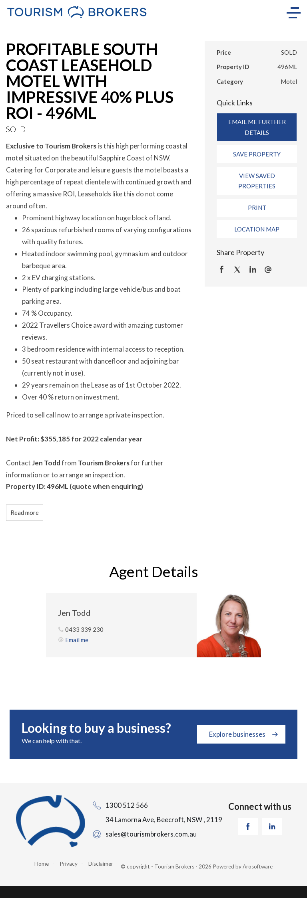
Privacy (69, 863)
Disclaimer (100, 863)
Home (41, 863)
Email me (76, 639)
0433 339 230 (84, 629)
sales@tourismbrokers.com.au (151, 834)
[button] (257, 154)
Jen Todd (74, 612)
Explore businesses (237, 734)
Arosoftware (258, 866)
